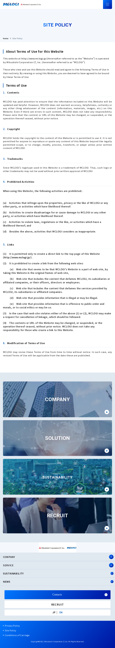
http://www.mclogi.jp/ (34, 58)
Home (6, 38)
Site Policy (10, 630)
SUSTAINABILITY (13, 573)
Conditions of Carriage (17, 635)
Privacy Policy (12, 625)
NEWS (6, 581)
